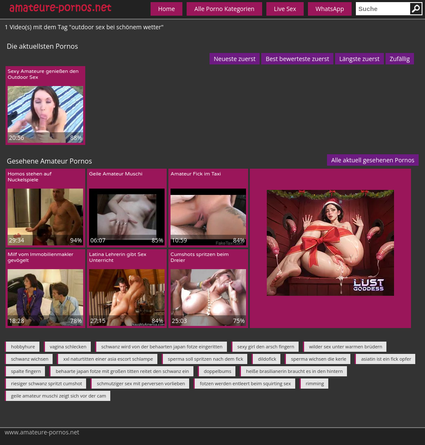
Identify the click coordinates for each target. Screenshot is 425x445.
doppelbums (218, 371)
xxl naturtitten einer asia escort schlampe (108, 359)
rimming (315, 383)
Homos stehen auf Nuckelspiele (30, 177)
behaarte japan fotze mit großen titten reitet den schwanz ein (122, 371)
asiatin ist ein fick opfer (386, 359)
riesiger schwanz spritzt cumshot (46, 383)
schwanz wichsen (29, 359)
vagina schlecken (68, 346)
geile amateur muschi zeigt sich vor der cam (58, 395)
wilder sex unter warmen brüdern (346, 346)
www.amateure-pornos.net (42, 432)
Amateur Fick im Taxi (196, 174)
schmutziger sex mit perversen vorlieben (141, 383)
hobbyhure (23, 346)
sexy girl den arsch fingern (266, 346)
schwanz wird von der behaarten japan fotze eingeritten (162, 346)
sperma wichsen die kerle (318, 359)
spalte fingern (26, 371)
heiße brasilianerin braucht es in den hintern (294, 371)
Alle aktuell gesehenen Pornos (372, 160)
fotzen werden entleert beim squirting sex (245, 383)
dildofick (267, 359)
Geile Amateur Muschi (116, 174)
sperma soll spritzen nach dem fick (205, 359)
